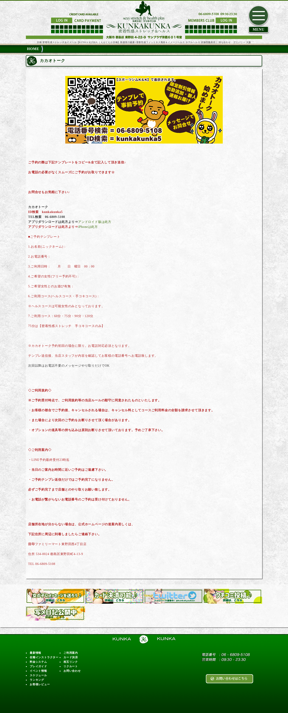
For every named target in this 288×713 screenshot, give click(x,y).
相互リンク (70, 661)
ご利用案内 (70, 652)
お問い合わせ (72, 670)
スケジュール (38, 675)
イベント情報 (38, 670)
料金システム (38, 661)
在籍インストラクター (44, 657)
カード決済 (70, 657)
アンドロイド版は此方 (94, 222)
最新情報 (35, 652)
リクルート (70, 666)
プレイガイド (38, 666)
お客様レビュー (40, 684)
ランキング (37, 679)
